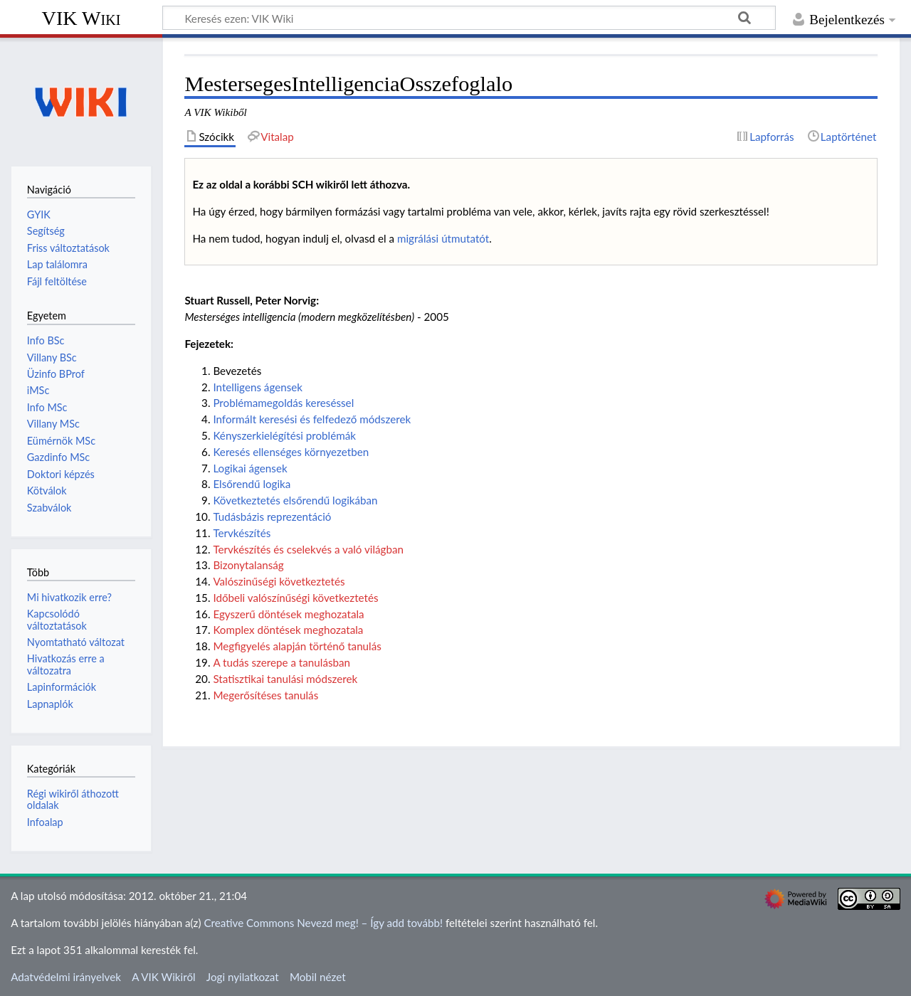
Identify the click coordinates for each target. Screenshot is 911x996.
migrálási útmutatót (443, 238)
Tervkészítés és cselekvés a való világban (308, 549)
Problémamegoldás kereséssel (283, 402)
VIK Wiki (81, 18)
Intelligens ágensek (257, 387)
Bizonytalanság (248, 564)
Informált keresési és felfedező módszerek (312, 419)
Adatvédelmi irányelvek (66, 976)
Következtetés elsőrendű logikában (295, 500)
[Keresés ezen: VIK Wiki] (469, 17)
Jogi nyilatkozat (242, 976)
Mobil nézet (318, 976)
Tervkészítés (241, 532)
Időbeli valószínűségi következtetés (295, 597)
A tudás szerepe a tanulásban (281, 662)
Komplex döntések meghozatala (288, 629)
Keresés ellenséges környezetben (291, 451)
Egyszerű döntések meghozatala (288, 614)
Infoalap (45, 822)
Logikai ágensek (250, 468)
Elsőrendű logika (251, 483)
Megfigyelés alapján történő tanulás (297, 646)
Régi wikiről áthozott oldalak (73, 799)
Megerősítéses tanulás (265, 695)
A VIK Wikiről (163, 976)
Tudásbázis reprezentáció (272, 516)
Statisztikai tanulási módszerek (285, 678)
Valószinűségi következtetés (278, 581)
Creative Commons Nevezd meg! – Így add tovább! (323, 922)
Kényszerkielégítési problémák (284, 435)
